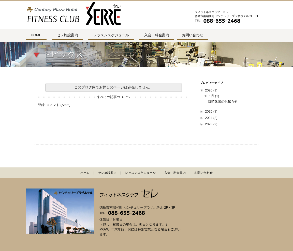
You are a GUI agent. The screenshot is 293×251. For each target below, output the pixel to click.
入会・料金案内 (156, 35)
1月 (211, 96)
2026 (208, 90)
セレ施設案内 (67, 35)
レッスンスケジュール (111, 35)
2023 (208, 124)
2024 (208, 118)
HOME (36, 35)
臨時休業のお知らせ (223, 101)
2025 (208, 111)
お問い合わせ (192, 35)
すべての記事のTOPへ (113, 97)
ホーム (85, 173)
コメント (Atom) (58, 105)
